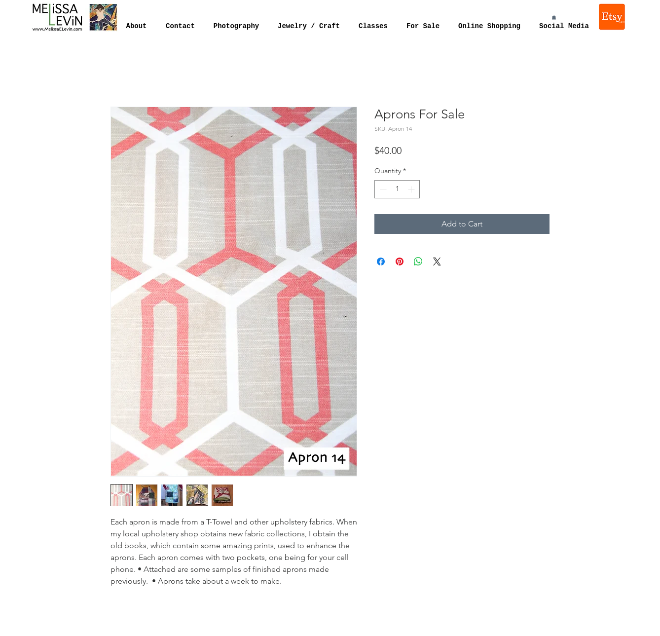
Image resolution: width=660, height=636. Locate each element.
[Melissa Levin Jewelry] (612, 16)
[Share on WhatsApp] (418, 261)
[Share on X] (437, 261)
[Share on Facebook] (381, 261)
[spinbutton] (397, 189)
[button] (554, 17)
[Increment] (412, 189)
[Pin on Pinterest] (399, 261)
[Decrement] (382, 189)
